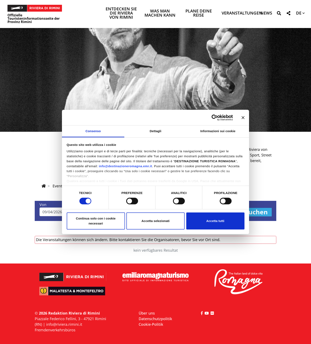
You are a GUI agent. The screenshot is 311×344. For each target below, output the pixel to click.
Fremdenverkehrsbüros (55, 329)
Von (42, 204)
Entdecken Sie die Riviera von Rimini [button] (121, 13)
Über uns (147, 313)
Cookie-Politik (151, 324)
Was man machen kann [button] (159, 13)
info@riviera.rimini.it (64, 324)
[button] (279, 14)
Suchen (256, 212)
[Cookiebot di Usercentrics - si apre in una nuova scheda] (214, 117)
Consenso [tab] (93, 131)
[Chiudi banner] (243, 117)
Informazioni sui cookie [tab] (218, 131)
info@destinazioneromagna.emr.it (125, 166)
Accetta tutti (215, 221)
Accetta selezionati (155, 221)
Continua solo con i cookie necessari (96, 221)
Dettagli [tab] (155, 131)
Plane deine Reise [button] (198, 13)
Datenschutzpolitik (155, 318)
